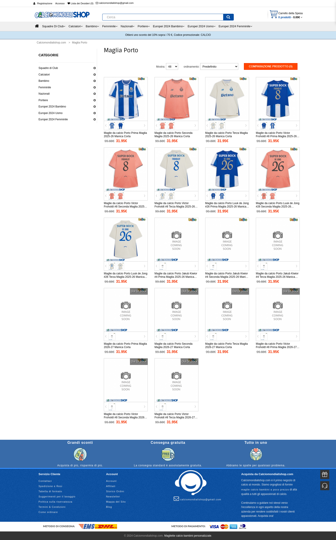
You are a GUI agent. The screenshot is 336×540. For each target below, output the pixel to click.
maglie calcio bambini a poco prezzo (265, 489)
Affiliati (110, 485)
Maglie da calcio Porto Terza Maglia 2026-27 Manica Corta (226, 345)
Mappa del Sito (116, 501)
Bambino (44, 80)
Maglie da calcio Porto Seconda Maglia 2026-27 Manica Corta (173, 345)
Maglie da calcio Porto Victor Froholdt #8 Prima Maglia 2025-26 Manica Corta (276, 136)
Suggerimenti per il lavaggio (57, 496)
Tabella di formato (50, 491)
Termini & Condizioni (52, 506)
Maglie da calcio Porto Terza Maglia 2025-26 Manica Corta (226, 134)
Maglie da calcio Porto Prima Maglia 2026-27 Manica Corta (125, 345)
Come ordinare (48, 511)
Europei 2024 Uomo (51, 113)
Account (111, 480)
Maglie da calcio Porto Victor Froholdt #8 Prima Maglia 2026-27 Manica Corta (276, 347)
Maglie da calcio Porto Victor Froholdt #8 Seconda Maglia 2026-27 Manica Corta (124, 417)
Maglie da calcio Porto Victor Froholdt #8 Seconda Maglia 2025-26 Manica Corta (124, 206)
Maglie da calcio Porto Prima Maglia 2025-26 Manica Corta (125, 134)
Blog (109, 506)
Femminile (45, 87)
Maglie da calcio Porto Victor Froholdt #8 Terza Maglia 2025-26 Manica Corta (174, 206)
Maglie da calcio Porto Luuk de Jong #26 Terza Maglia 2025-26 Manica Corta (125, 276)
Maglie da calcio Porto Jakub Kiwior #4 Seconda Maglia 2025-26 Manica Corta (226, 276)
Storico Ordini (115, 491)
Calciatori (44, 74)
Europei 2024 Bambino (52, 106)
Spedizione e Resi (50, 485)
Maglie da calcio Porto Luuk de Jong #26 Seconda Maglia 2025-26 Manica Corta (277, 206)
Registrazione (44, 3)
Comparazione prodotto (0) (271, 66)
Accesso (60, 3)
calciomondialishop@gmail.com (115, 3)
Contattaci (45, 480)
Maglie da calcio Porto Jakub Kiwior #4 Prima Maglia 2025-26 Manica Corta (175, 276)
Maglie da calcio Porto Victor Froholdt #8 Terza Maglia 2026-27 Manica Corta (174, 417)
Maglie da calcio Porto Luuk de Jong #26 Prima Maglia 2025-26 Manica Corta (227, 206)
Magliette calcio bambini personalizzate (187, 535)
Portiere (43, 100)
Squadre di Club (48, 68)
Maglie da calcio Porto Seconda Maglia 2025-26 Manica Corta (173, 134)
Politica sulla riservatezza (56, 501)
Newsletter (113, 496)
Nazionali (44, 93)
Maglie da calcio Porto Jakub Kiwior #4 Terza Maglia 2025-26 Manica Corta (277, 276)
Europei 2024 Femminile (53, 119)
